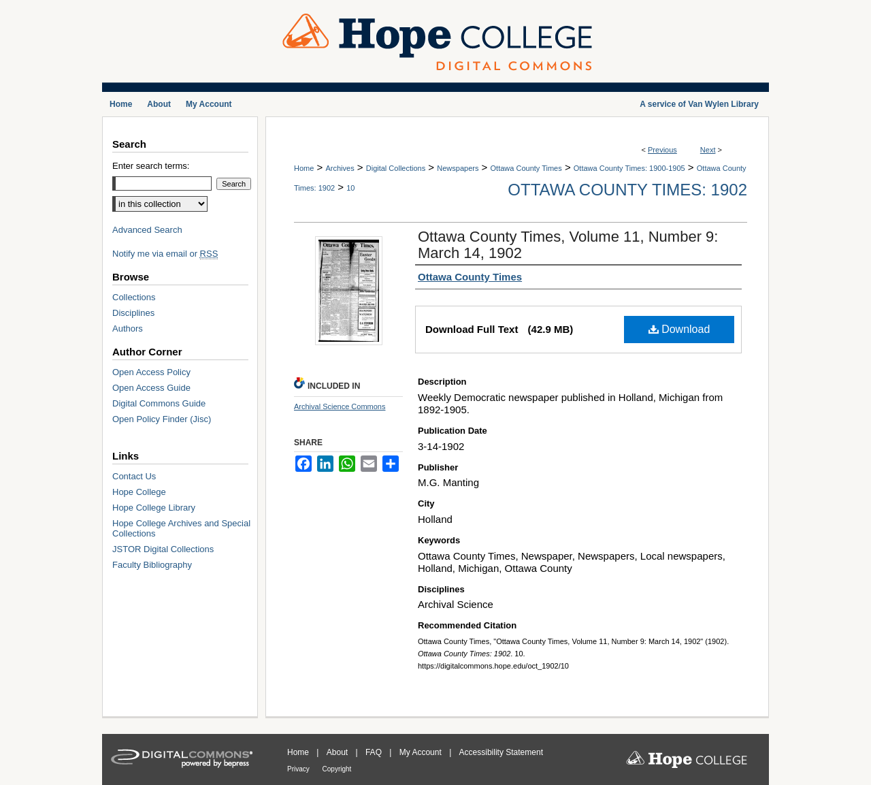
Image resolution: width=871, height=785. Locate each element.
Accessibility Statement (501, 752)
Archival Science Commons (340, 406)
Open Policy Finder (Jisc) (161, 419)
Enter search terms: (150, 166)
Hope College (139, 492)
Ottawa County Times (526, 168)
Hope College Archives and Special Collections (181, 528)
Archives (339, 168)
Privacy (299, 769)
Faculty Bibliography (152, 565)
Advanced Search (147, 230)
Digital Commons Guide (159, 403)
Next (708, 150)
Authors (127, 328)
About (338, 752)
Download (679, 329)
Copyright (337, 769)
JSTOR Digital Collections (163, 549)
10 (350, 188)
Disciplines (133, 313)
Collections (134, 297)
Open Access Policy (151, 372)
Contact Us (134, 476)
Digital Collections (395, 168)
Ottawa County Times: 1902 (627, 189)
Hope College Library (153, 507)
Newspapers (457, 168)
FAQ (374, 752)
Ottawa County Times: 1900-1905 (629, 168)
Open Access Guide (151, 388)
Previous (662, 150)
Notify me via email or (165, 254)
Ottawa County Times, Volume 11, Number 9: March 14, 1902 (568, 244)
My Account (421, 752)
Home (304, 168)
